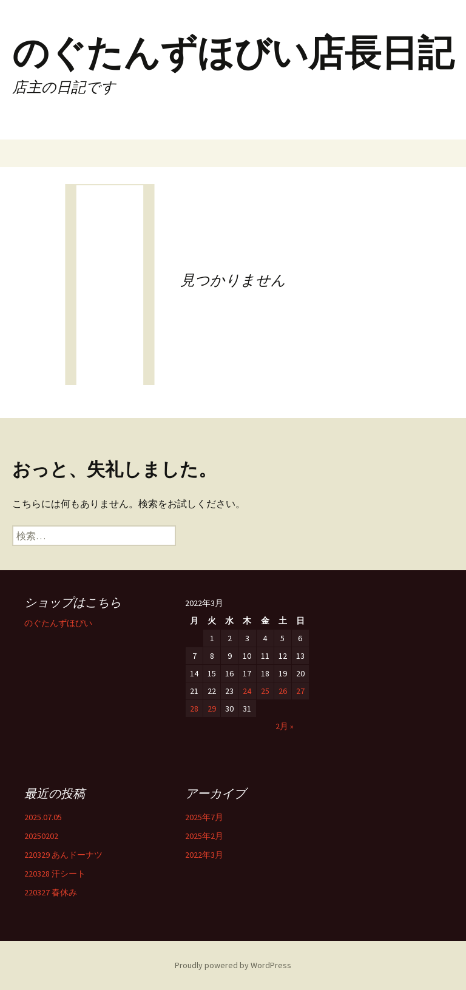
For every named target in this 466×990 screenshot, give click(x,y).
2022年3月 (204, 854)
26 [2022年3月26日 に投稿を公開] (283, 690)
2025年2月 (204, 835)
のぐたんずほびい (58, 623)
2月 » (284, 726)
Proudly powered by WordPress (233, 965)
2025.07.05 (43, 817)
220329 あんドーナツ (63, 854)
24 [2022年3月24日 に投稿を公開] (247, 690)
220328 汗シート (55, 873)
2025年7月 (204, 817)
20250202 (41, 835)
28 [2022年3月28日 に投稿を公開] (194, 708)
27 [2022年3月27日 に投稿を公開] (300, 690)
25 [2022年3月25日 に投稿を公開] (265, 690)
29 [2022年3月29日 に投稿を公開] (212, 708)
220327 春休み (50, 892)
